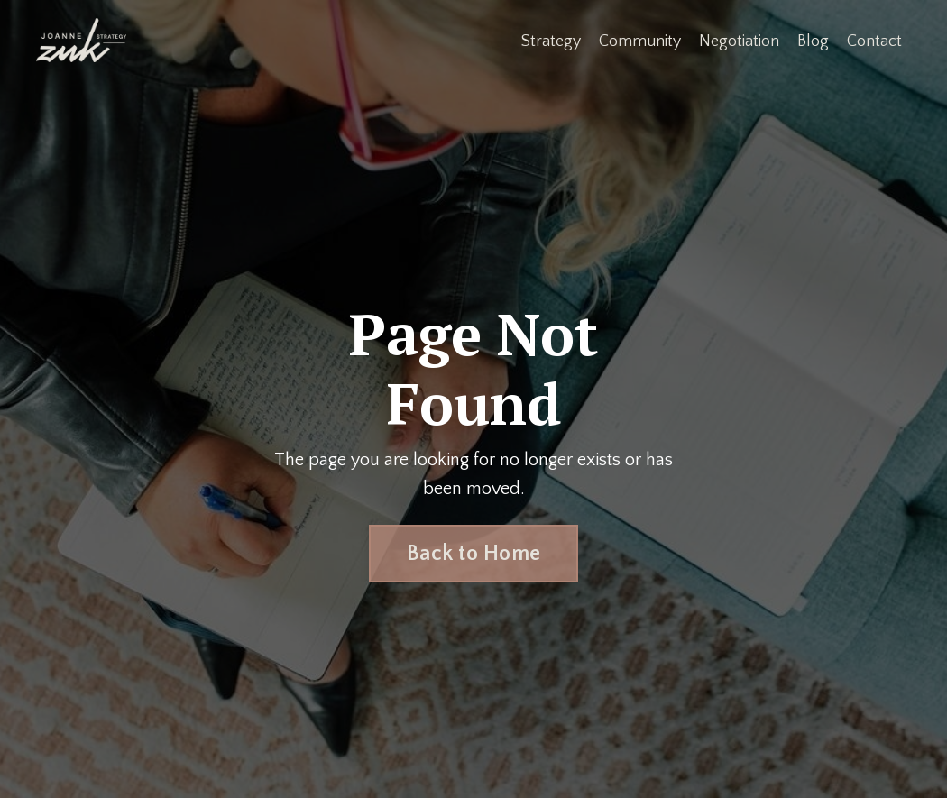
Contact (874, 41)
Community (640, 41)
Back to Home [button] (473, 553)
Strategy (551, 41)
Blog (813, 41)
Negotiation (739, 41)
